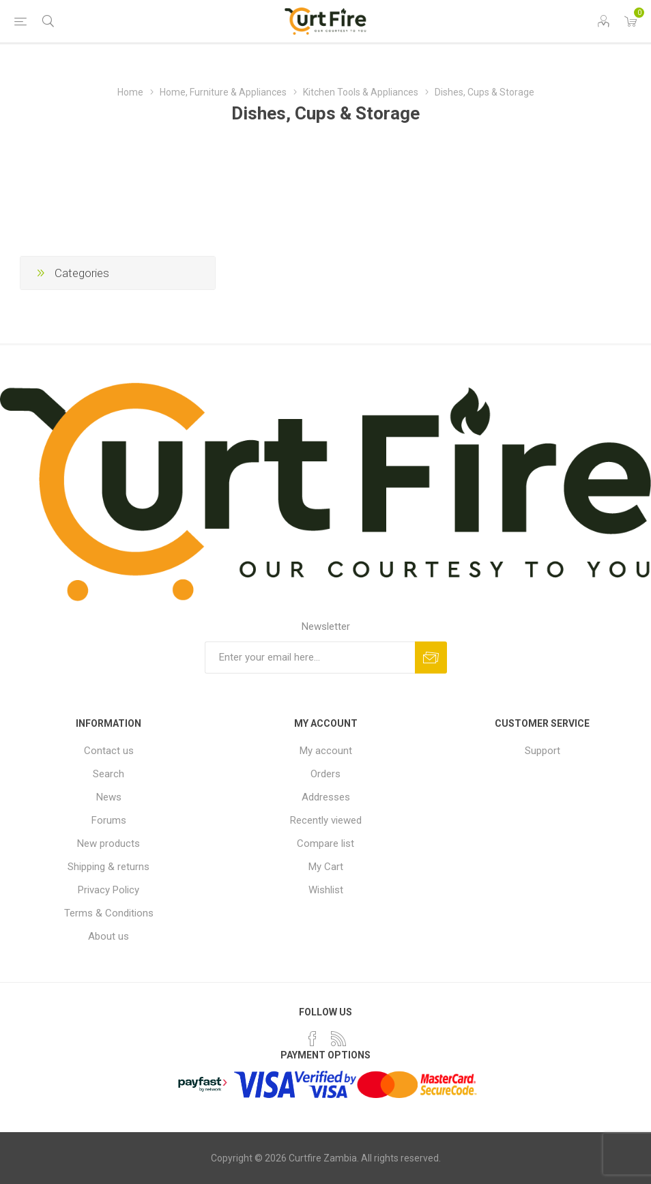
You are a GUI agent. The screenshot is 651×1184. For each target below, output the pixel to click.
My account (326, 751)
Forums (108, 820)
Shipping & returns (108, 867)
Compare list (325, 843)
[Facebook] (312, 1039)
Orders (325, 774)
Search (108, 774)
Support (542, 751)
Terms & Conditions (109, 913)
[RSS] (338, 1039)
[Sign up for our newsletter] (310, 657)
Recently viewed (326, 820)
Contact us (109, 751)
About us (108, 936)
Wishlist (325, 890)
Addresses (326, 797)
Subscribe (431, 657)
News (108, 797)
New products (108, 843)
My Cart (325, 867)
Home (130, 92)
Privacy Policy (108, 890)
